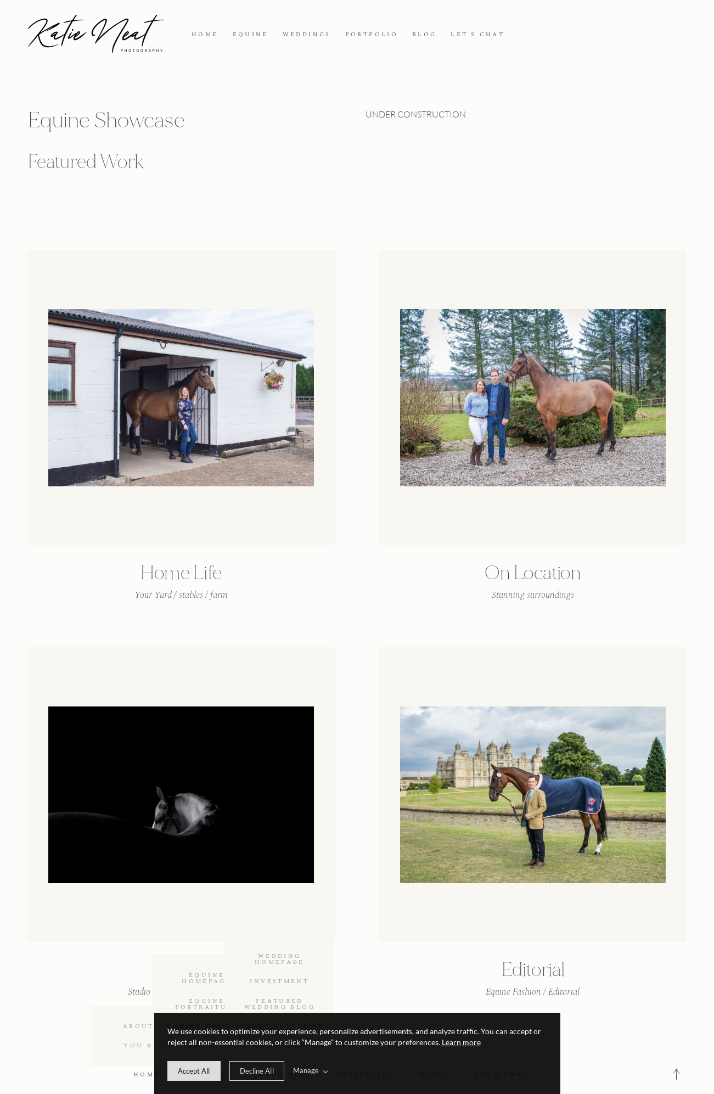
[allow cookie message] (194, 1071)
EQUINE (250, 34)
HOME (205, 34)
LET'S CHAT (477, 34)
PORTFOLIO (371, 34)
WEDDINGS (307, 34)
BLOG (424, 34)
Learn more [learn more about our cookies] (461, 1042)
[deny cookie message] (256, 1071)
